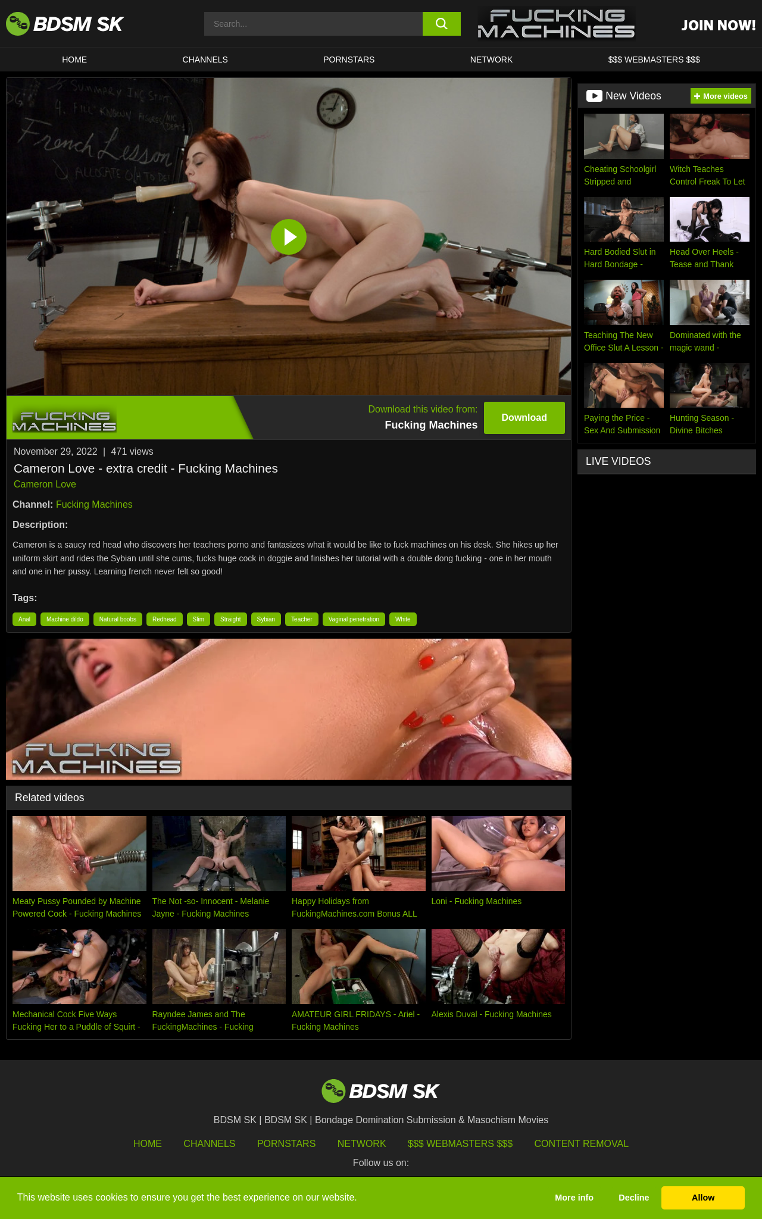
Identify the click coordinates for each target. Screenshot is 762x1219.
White (403, 619)
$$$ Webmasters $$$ (460, 1144)
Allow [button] (703, 1197)
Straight (230, 619)
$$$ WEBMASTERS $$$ (654, 59)
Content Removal (582, 1144)
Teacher (302, 619)
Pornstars (286, 1144)
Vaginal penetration (354, 619)
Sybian (266, 619)
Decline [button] (634, 1197)
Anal (24, 619)
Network (491, 59)
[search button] (442, 24)
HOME (74, 59)
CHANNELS (205, 59)
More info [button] (574, 1197)
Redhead (164, 619)
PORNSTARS (348, 59)
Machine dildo (64, 619)
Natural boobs (117, 619)
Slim (198, 619)
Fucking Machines (94, 504)
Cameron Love (45, 484)
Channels (209, 1144)
